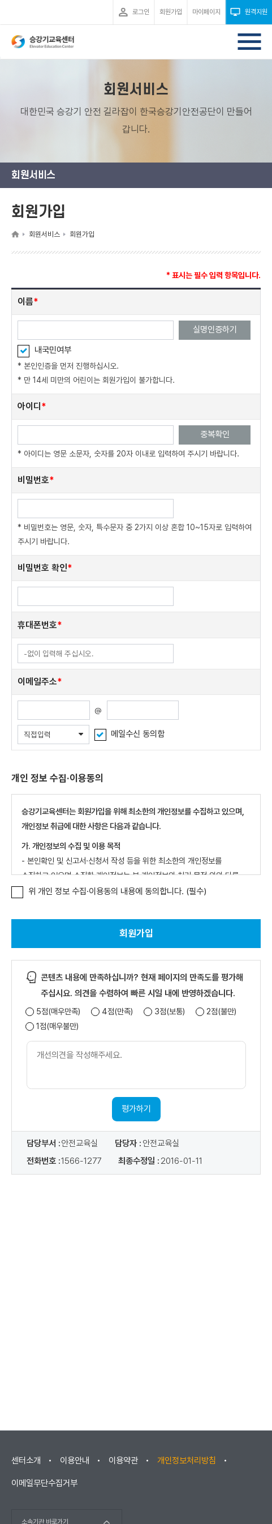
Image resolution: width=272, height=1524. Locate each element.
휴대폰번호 (37, 625)
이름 (25, 301)
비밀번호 (33, 480)
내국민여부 (52, 350)
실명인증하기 (215, 330)
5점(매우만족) (58, 1011)
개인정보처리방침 (186, 1460)
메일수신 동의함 (138, 734)
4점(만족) (117, 1011)
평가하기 (136, 1109)
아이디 (29, 406)
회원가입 (136, 933)
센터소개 (26, 1460)
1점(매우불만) (57, 1026)
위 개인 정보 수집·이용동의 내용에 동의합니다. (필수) (117, 891)
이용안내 (74, 1460)
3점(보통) (169, 1011)
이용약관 (123, 1460)
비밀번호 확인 (42, 567)
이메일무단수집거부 (44, 1483)
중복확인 (215, 434)
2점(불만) (221, 1011)
